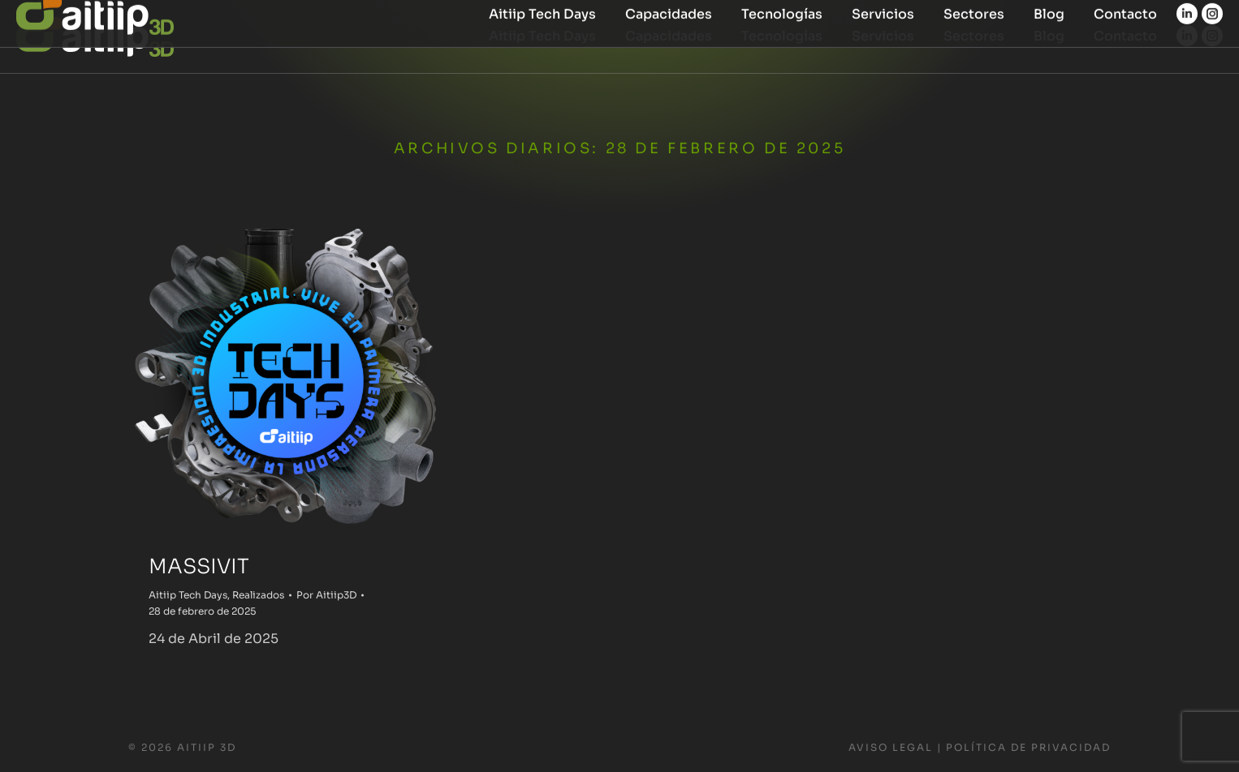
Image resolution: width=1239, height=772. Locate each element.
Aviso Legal (890, 747)
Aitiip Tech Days (188, 595)
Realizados (258, 595)
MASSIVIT (199, 566)
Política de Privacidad (1028, 747)
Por (326, 595)
